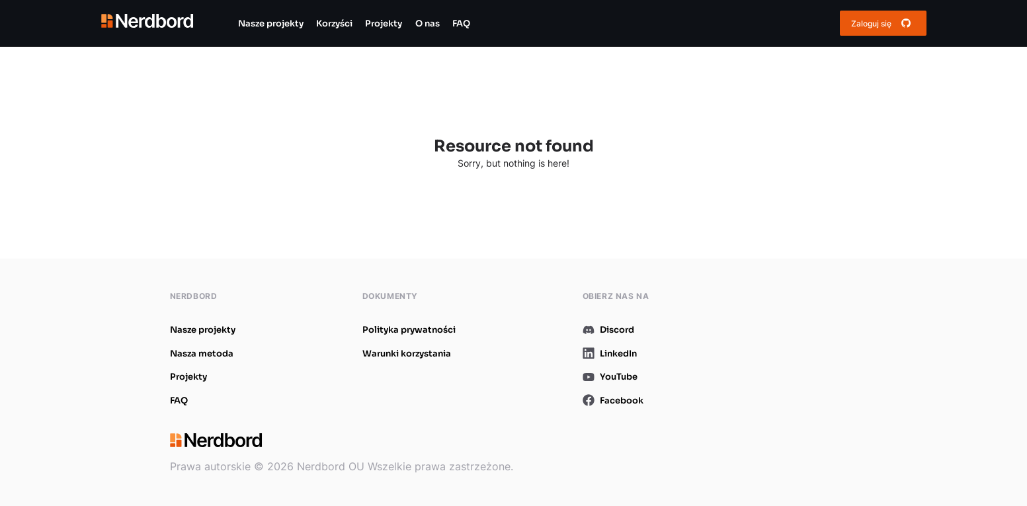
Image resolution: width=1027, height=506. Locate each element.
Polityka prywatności (409, 329)
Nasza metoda (201, 353)
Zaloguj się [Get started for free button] (883, 23)
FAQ (461, 23)
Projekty (383, 23)
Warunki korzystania (406, 353)
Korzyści (334, 23)
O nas (427, 23)
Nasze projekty (271, 23)
